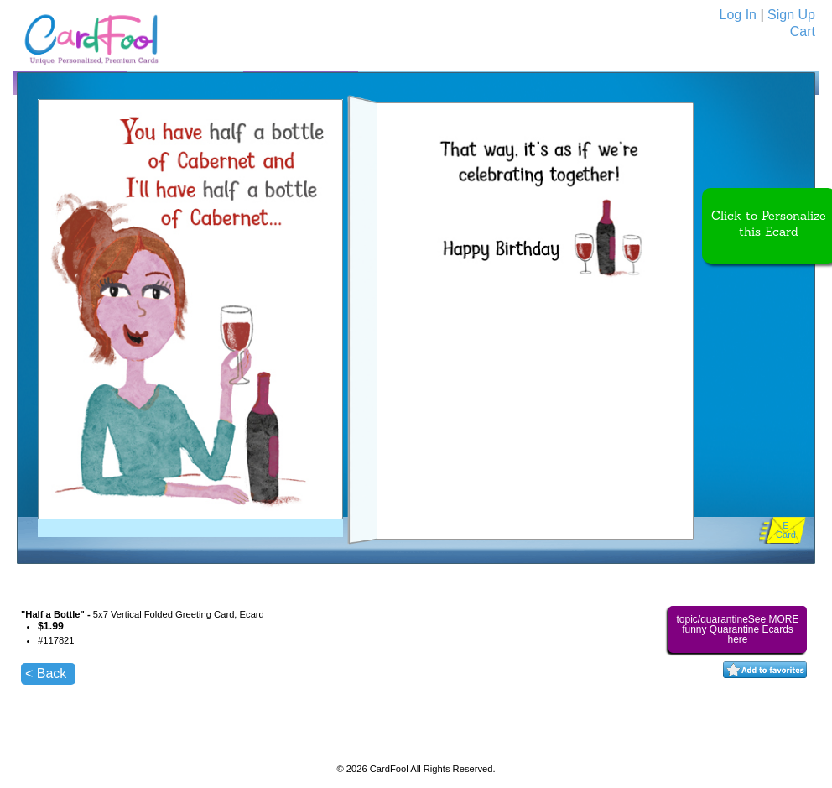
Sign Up (791, 15)
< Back (45, 673)
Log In (738, 15)
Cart (802, 31)
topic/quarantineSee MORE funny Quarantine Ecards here (737, 629)
